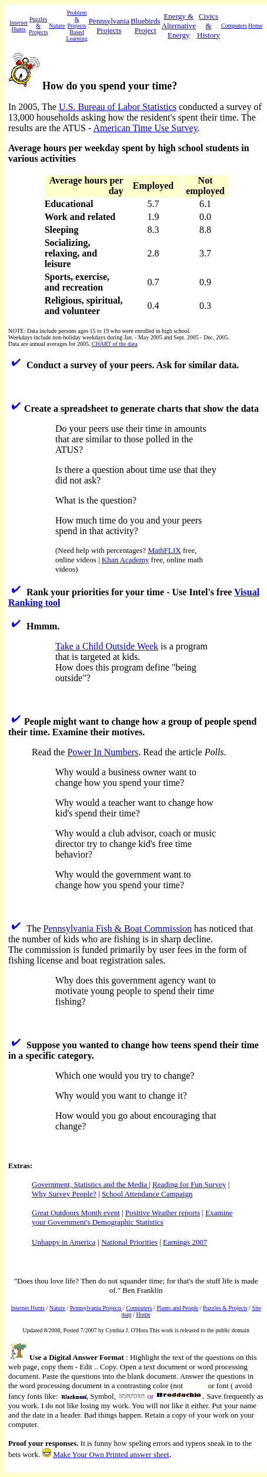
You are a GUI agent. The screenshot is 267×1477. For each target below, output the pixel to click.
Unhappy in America (63, 1242)
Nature (57, 25)
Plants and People (177, 1308)
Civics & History (208, 25)
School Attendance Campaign (147, 1193)
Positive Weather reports (162, 1212)
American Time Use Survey (145, 128)
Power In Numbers (102, 752)
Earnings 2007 (185, 1242)
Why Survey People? (64, 1193)
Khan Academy (125, 559)
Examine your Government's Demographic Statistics (132, 1217)
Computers (234, 25)
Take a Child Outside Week (106, 646)
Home (255, 25)
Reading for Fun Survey (189, 1184)
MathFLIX (164, 550)
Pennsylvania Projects (109, 25)
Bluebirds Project (146, 25)
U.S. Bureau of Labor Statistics (117, 107)
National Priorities (129, 1242)
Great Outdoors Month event (76, 1212)
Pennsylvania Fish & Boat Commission (118, 928)
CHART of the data (115, 344)
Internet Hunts (18, 25)
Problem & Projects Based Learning (77, 25)
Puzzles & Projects (38, 25)
